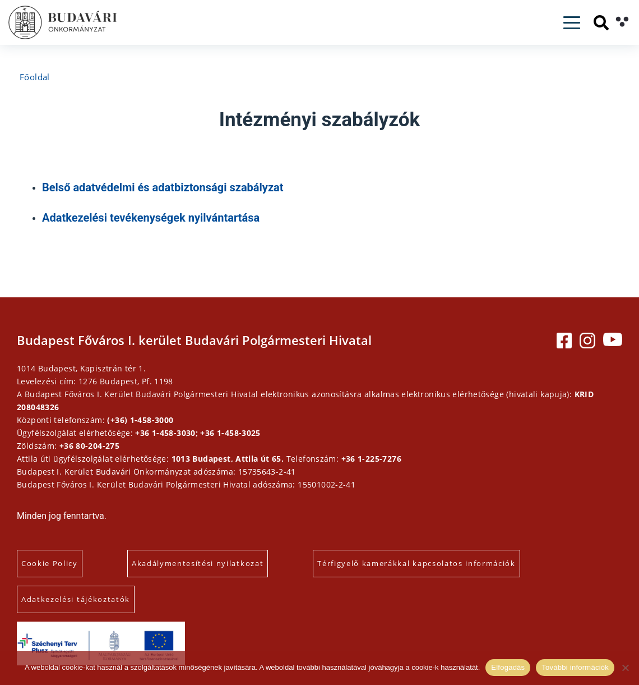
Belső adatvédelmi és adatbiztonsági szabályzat (163, 187)
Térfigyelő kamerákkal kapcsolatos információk (416, 563)
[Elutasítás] (625, 667)
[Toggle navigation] (572, 22)
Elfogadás (508, 667)
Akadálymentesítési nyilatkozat (197, 563)
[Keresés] (601, 23)
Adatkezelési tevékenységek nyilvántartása (151, 217)
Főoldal (35, 76)
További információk (575, 667)
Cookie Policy (49, 563)
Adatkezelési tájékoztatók (75, 599)
